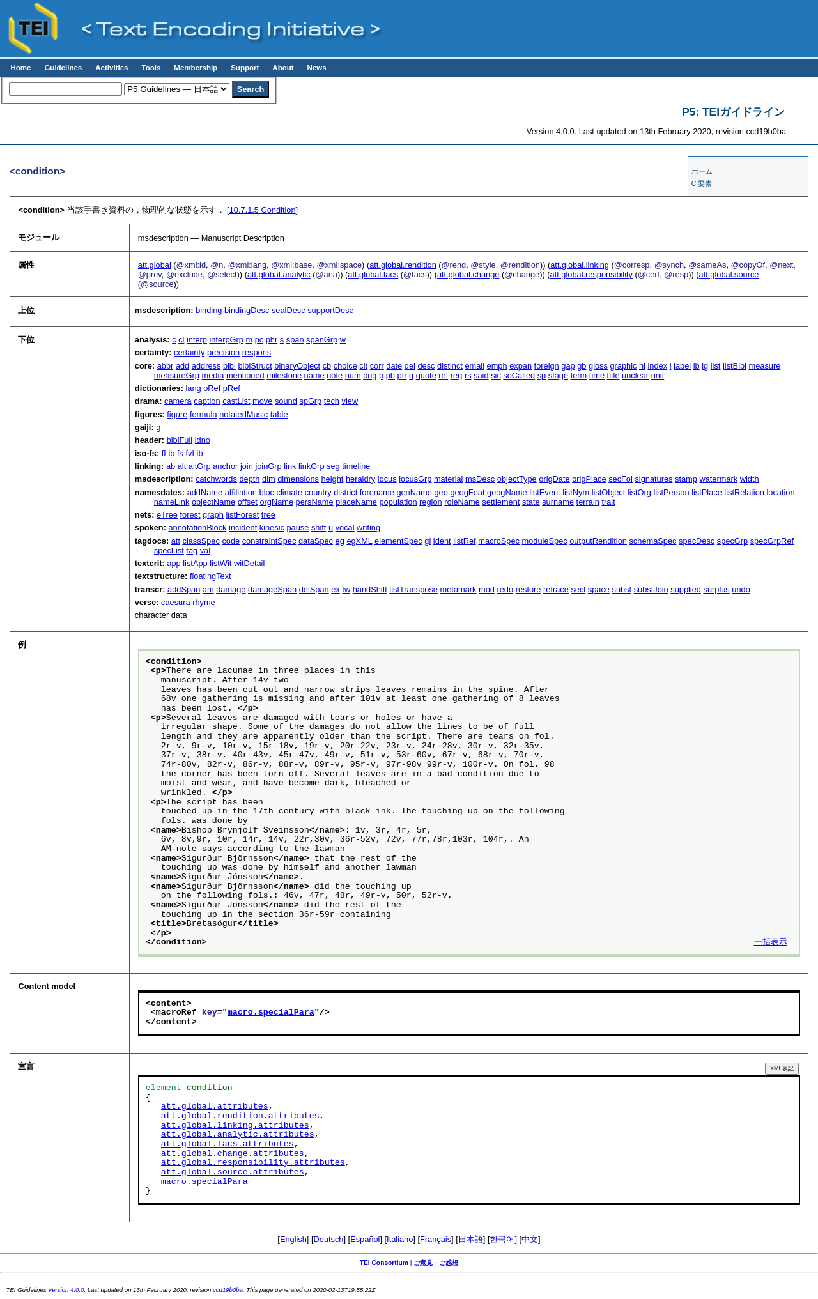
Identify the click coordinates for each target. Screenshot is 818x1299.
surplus (717, 589)
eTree (167, 514)
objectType (517, 479)
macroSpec (499, 541)
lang (193, 388)
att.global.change (468, 274)
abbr (165, 366)
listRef (464, 541)
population (398, 502)
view (350, 401)
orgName (276, 502)
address (206, 366)
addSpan (183, 589)
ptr (402, 375)
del (410, 366)
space (599, 589)
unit (658, 375)
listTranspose (413, 589)
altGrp (200, 466)
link (290, 466)
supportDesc (330, 310)
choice (345, 366)
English (293, 1239)
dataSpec (315, 541)
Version (58, 1289)
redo (505, 589)
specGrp (732, 541)
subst (621, 589)
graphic (623, 366)
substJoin (651, 589)
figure (177, 414)
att (175, 541)
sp (541, 375)
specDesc (696, 541)
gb (581, 366)
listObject (609, 492)
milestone (284, 375)
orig (369, 375)
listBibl (734, 366)
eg (340, 541)
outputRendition (598, 541)
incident (243, 527)
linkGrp (311, 466)
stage (558, 375)
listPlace (706, 492)
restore (528, 589)
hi (642, 366)
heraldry (360, 479)
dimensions (298, 479)
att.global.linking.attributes (235, 1126)
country (318, 492)
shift (318, 527)
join (246, 466)
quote (426, 375)
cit (363, 366)
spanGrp (321, 339)
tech (331, 401)
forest (190, 514)
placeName (356, 502)
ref (443, 375)
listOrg (639, 492)
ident (442, 541)
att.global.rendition (402, 265)
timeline (356, 466)
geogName (507, 492)
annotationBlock (197, 527)
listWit (220, 563)
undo (741, 589)
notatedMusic (243, 414)
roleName (461, 502)
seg (333, 466)
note (335, 375)
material (448, 479)
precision (223, 352)
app (173, 563)
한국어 (502, 1239)
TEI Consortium (384, 1262)
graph (213, 514)
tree (268, 514)
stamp (686, 479)
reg (457, 375)
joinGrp (268, 466)
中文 (529, 1239)
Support (245, 68)
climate (290, 492)
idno (202, 440)
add (182, 366)
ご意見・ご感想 (435, 1262)
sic (496, 375)
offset (248, 502)
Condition (262, 210)
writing (368, 527)
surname (558, 502)
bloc (266, 492)
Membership (195, 68)
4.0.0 (77, 1289)
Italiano (400, 1239)
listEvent (544, 492)
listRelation (744, 492)
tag (191, 550)
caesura (175, 602)
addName (205, 492)
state (531, 502)
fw (346, 589)
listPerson (671, 492)
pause (297, 527)
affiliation (241, 492)
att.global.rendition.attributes (240, 1116)
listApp (195, 563)
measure (765, 366)
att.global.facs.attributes (227, 1144)
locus (387, 479)
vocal (345, 527)
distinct (450, 366)
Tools (150, 68)
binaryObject (297, 366)
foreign (546, 366)
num (353, 375)
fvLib (194, 453)
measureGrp (176, 375)
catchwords (216, 479)
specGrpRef (772, 541)
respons (257, 352)
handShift (370, 589)
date (394, 366)
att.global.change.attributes (232, 1154)
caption (207, 401)
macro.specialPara (271, 1012)
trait (608, 502)
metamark (458, 589)
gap (568, 366)
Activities (111, 68)
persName (315, 502)
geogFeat (467, 492)
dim (268, 479)
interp (197, 339)
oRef (211, 388)
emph (497, 366)
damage (230, 589)
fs (180, 453)
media (213, 375)
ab (170, 466)
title (613, 375)
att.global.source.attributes (232, 1172)
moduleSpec (544, 541)
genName (414, 492)
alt (182, 466)
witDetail (249, 563)
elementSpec (398, 541)
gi (427, 541)
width (749, 479)
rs (468, 375)
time (597, 375)
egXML (359, 541)
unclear (635, 375)
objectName (213, 502)
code (231, 541)
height (332, 479)
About (282, 68)
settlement (501, 502)
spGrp (310, 401)
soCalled (519, 375)
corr (377, 366)
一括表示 (770, 942)
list (716, 366)
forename (377, 492)
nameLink (172, 502)
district (345, 492)
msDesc (480, 479)
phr (272, 339)
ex (335, 589)
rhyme (203, 602)
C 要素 (702, 183)
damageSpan (272, 589)
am (208, 589)
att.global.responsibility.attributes (253, 1163)
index (658, 366)
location (781, 492)
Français (435, 1239)
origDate (554, 479)
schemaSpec (652, 541)
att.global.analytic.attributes (237, 1135)
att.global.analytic (279, 274)
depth (249, 479)
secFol (620, 479)
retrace (556, 589)
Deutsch (329, 1239)
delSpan (314, 589)
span (295, 339)
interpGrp (226, 339)
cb (327, 366)
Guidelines (63, 68)
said (481, 375)
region (430, 502)
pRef (231, 388)
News (317, 68)
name (314, 375)
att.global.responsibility (591, 274)
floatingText (210, 576)
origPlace (589, 479)
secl (578, 589)
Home (20, 68)
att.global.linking (579, 265)
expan (520, 366)
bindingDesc (246, 310)
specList (169, 550)
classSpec (201, 541)
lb (696, 366)
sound (286, 401)
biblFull (180, 440)
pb (390, 375)
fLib (168, 453)
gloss (598, 366)
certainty (189, 352)
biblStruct (255, 366)
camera (178, 401)
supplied (685, 589)
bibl (229, 366)
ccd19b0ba (228, 1289)
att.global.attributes (214, 1106)
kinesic (271, 527)
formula (203, 414)
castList (236, 401)
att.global (154, 265)
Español (365, 1239)
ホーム (702, 171)
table (279, 414)
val (205, 550)
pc (259, 339)
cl (181, 339)
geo (440, 492)
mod (487, 589)
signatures (653, 479)
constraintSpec (269, 541)
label (682, 366)
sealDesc (288, 310)
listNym (575, 492)
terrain (587, 502)
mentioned (245, 375)
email (474, 366)
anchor (225, 466)
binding (209, 310)
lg (705, 366)
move (262, 401)
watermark (718, 479)
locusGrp (415, 479)
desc (426, 366)
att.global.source (729, 274)
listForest (242, 514)
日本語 (470, 1239)
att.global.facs (373, 274)
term (579, 375)
